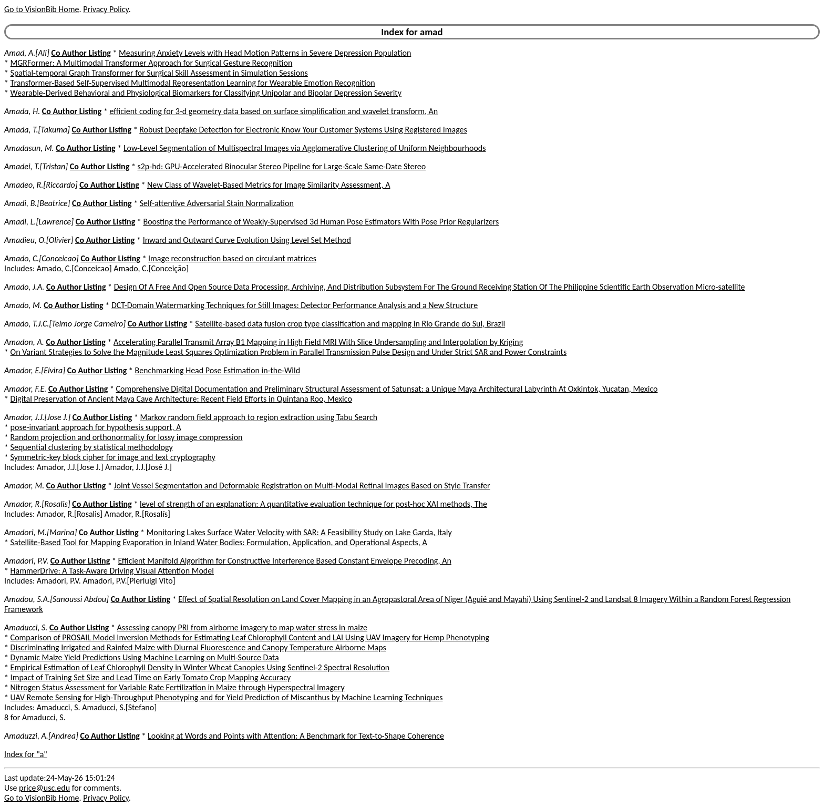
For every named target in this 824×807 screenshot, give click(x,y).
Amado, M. (23, 305)
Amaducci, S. (25, 627)
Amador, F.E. (25, 389)
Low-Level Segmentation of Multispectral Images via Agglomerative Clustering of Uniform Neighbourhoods (304, 148)
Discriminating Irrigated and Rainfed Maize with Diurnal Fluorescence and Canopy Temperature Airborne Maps (198, 647)
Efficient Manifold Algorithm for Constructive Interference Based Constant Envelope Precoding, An (284, 561)
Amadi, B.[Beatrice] (37, 203)
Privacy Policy (105, 9)
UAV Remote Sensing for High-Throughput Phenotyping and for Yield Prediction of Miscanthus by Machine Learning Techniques (227, 697)
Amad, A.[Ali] (26, 53)
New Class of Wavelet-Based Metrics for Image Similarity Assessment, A (268, 185)
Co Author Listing (80, 53)
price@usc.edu (44, 788)
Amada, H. (22, 111)
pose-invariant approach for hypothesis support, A (96, 427)
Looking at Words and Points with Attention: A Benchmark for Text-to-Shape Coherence (296, 736)
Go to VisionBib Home (41, 9)
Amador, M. (24, 486)
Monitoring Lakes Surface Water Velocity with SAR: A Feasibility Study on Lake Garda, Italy (299, 532)
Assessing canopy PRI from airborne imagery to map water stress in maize (242, 627)
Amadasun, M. (29, 148)
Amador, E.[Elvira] (34, 370)
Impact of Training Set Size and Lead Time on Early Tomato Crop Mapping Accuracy (151, 677)
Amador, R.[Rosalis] (37, 504)
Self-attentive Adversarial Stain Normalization (217, 203)
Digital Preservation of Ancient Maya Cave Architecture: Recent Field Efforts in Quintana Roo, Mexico (181, 399)
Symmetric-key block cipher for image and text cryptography (113, 457)
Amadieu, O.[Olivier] (38, 240)
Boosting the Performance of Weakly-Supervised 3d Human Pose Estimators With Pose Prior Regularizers (321, 222)
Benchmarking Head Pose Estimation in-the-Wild (217, 370)
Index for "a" (25, 754)
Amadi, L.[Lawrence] (39, 222)
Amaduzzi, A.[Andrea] (41, 736)
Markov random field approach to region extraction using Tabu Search (259, 417)
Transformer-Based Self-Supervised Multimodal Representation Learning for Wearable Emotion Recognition (193, 83)
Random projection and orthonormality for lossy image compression (127, 437)
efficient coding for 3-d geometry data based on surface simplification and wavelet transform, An (274, 111)
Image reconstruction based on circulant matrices (232, 258)
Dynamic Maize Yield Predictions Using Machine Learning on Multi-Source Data (145, 657)
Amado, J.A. (24, 287)
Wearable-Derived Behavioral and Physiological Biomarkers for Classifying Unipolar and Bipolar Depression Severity (206, 93)
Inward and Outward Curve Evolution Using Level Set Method (247, 240)
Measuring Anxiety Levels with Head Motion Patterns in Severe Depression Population (265, 53)
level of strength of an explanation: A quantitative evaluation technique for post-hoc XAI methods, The (313, 504)
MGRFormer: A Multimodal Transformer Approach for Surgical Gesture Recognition (152, 63)
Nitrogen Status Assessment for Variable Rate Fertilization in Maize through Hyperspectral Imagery (178, 687)
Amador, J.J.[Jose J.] (37, 417)
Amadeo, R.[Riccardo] (41, 185)
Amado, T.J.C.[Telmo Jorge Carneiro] (65, 324)
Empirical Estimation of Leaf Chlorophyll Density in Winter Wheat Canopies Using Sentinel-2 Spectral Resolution (200, 667)
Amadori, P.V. (26, 561)
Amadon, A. (24, 342)
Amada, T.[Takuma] (37, 130)
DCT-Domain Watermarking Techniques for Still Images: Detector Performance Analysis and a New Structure (294, 305)
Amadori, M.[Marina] (40, 532)
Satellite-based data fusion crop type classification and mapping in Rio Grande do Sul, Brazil (350, 324)
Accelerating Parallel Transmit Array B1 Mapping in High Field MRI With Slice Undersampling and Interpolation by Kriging (318, 342)
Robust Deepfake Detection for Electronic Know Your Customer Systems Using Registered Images (303, 130)
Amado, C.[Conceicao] (41, 258)
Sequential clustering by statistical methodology (92, 447)
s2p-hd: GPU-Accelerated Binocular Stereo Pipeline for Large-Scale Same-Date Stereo (281, 166)
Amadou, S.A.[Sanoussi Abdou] (56, 599)
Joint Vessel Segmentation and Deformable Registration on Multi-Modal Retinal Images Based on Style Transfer (302, 486)
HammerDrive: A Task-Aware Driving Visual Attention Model (112, 571)
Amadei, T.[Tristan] (36, 166)
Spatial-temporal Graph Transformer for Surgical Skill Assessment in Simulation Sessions (159, 73)
